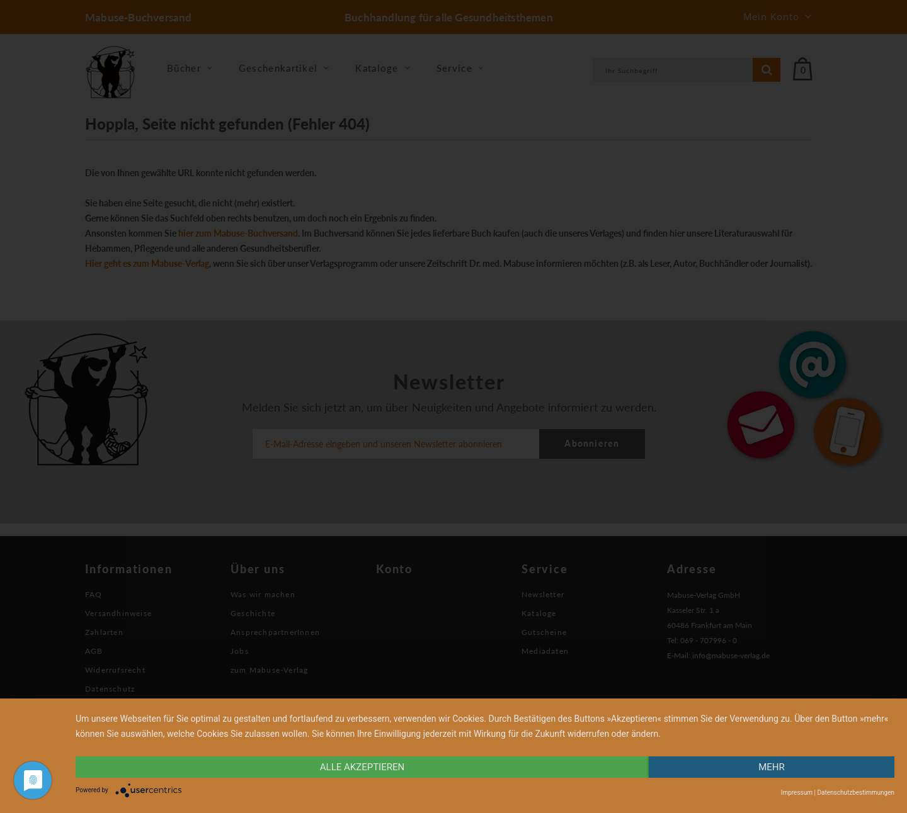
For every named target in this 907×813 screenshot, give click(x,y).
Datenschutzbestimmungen (855, 792)
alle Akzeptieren (362, 767)
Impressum (797, 792)
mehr (771, 767)
